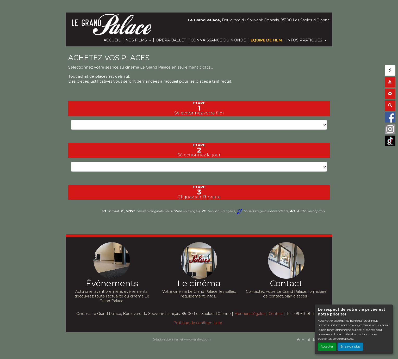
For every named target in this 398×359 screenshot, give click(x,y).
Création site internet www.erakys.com (181, 339)
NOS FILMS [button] (136, 40)
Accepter (327, 346)
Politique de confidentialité (197, 322)
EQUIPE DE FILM (266, 40)
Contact (276, 313)
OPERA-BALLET (171, 40)
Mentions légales (249, 313)
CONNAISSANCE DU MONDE (218, 40)
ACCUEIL (112, 40)
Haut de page (312, 339)
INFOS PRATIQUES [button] (304, 40)
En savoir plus (350, 346)
